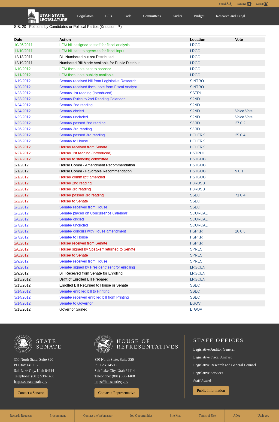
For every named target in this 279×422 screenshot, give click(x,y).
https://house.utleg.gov (111, 382)
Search (225, 4)
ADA (236, 415)
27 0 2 (240, 123)
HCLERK (197, 135)
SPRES (196, 249)
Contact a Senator (31, 393)
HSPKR (196, 231)
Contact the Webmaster (97, 415)
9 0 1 (239, 171)
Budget (199, 16)
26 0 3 (240, 231)
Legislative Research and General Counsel (224, 365)
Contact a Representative (116, 393)
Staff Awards (202, 381)
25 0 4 (240, 135)
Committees (152, 16)
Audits (177, 16)
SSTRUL (197, 93)
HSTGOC (198, 159)
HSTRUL (197, 153)
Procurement (58, 415)
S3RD (195, 123)
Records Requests (21, 415)
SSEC (195, 195)
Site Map (175, 415)
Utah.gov (263, 415)
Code (127, 16)
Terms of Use (207, 415)
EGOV (195, 303)
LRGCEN (197, 267)
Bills (108, 16)
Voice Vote (244, 111)
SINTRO (197, 81)
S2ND (195, 99)
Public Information (211, 390)
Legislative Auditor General (214, 349)
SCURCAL (198, 213)
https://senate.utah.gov (30, 382)
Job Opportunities (141, 415)
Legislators (85, 16)
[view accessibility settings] (245, 4)
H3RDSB (197, 183)
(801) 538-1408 (42, 376)
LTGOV (196, 309)
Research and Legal (230, 16)
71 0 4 (240, 195)
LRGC (195, 45)
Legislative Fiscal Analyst (212, 357)
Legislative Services (208, 373)
